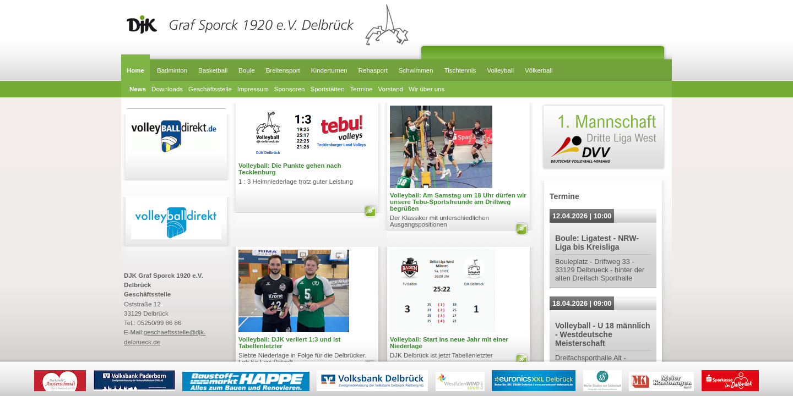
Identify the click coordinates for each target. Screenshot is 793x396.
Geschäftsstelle (210, 89)
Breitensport (283, 70)
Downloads (167, 89)
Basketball (212, 70)
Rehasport (373, 70)
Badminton (172, 70)
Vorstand (390, 89)
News (137, 89)
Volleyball (500, 70)
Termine (361, 89)
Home (135, 70)
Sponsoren (289, 89)
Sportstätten (327, 89)
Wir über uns (426, 89)
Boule (246, 70)
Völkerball (539, 70)
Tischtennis (460, 70)
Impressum (253, 89)
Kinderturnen (329, 70)
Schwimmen (416, 70)
